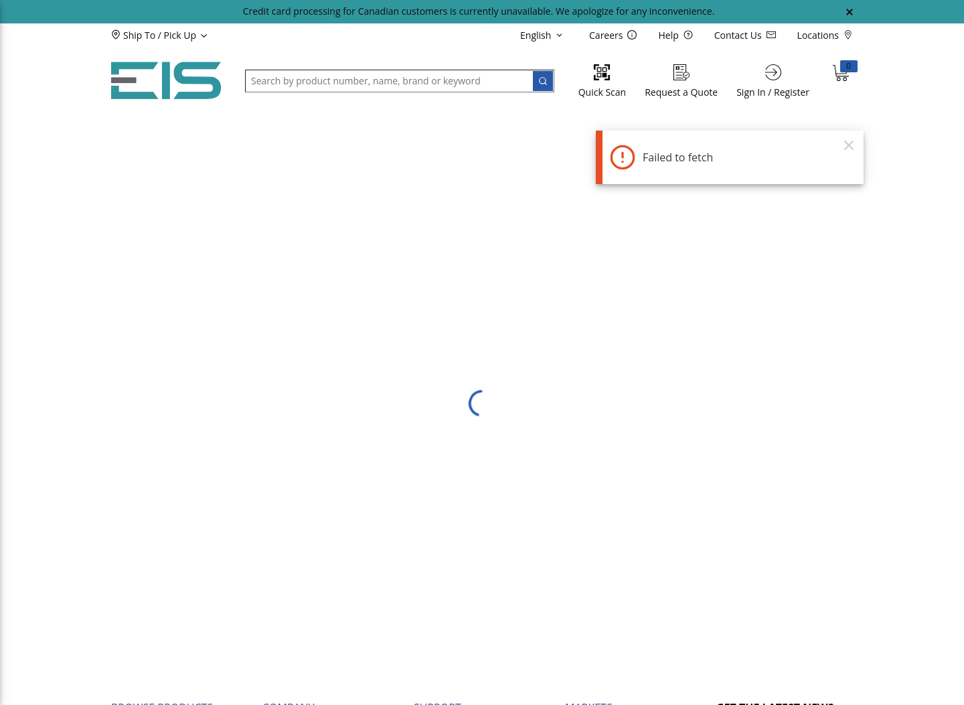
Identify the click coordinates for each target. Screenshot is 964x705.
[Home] (166, 80)
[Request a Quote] (681, 81)
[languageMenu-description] (543, 35)
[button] (181, 35)
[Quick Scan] (602, 81)
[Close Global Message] (849, 12)
